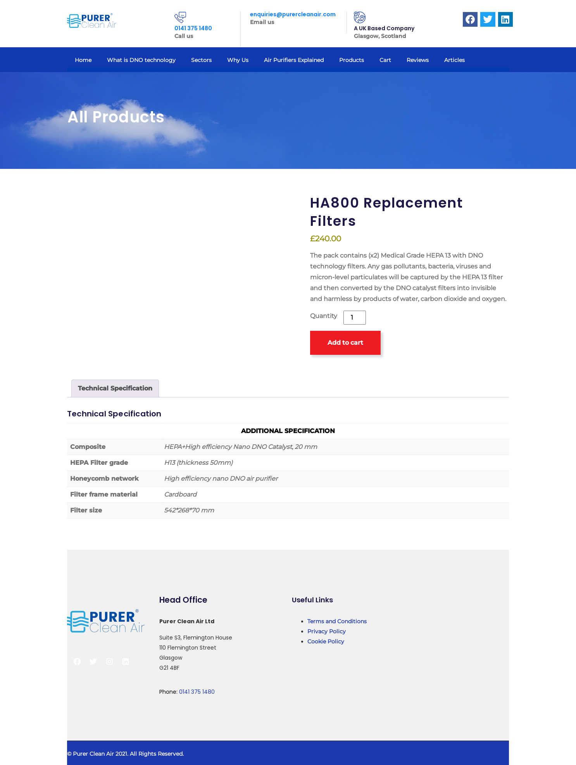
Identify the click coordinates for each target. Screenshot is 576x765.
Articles (454, 60)
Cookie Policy (325, 641)
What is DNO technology (141, 60)
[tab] (115, 388)
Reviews (418, 60)
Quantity (323, 316)
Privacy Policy (326, 631)
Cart (385, 60)
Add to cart (345, 342)
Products (351, 60)
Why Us (237, 60)
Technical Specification (115, 388)
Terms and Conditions (337, 621)
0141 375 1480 (193, 28)
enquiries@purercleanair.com (293, 14)
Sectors (201, 60)
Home (83, 60)
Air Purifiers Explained (294, 60)
